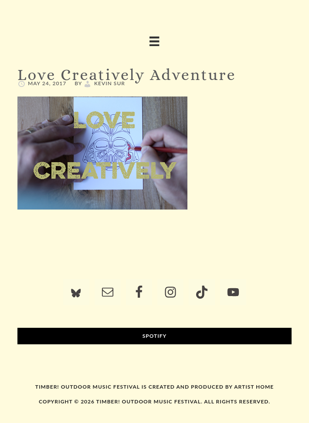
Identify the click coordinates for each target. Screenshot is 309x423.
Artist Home (254, 386)
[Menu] (154, 41)
